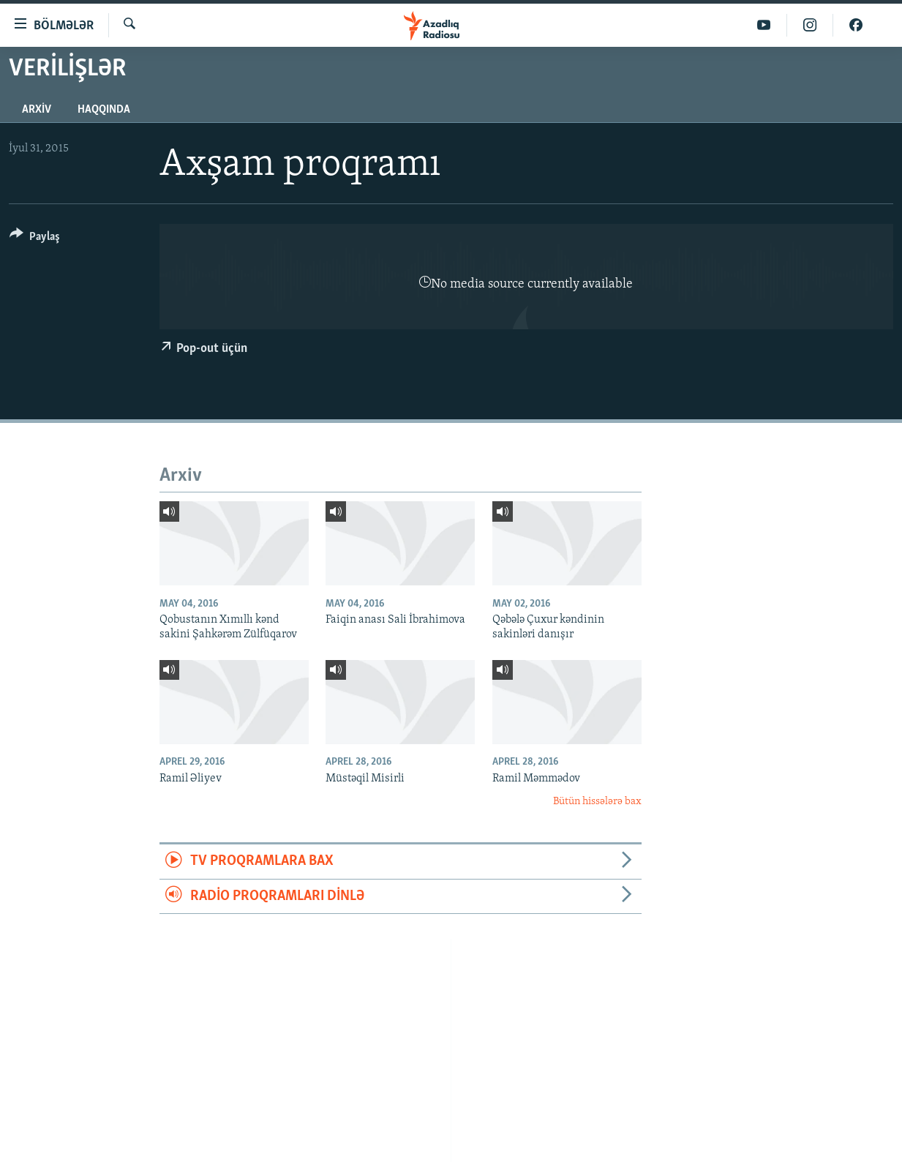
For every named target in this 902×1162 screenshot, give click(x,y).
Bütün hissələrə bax (597, 801)
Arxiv (36, 110)
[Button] (35, 239)
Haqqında (104, 110)
